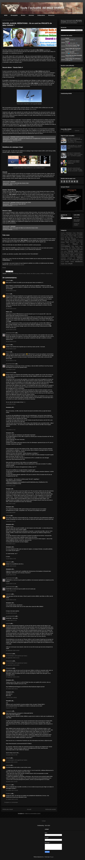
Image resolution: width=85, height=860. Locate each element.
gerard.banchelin (10, 332)
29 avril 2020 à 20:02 (11, 290)
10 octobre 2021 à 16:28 (12, 790)
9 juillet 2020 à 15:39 (11, 599)
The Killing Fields (74, 248)
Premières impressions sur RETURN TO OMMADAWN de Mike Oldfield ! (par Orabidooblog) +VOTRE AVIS (74, 140)
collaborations (65, 256)
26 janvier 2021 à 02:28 (11, 762)
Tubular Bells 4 (49, 273)
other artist (79, 259)
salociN (8, 280)
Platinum (63, 244)
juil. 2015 (15, 205)
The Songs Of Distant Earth (76, 249)
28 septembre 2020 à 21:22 (12, 657)
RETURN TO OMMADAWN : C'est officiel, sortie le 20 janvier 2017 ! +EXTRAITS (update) (75, 154)
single (62, 263)
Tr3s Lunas (64, 251)
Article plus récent (7, 809)
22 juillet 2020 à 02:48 (11, 613)
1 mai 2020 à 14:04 (10, 369)
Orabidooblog (9, 372)
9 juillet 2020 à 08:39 (11, 574)
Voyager (76, 254)
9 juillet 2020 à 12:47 (11, 590)
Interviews (31, 15)
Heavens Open (22, 273)
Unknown (8, 562)
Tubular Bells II (79, 253)
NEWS (5, 15)
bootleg (81, 254)
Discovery (80, 233)
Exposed (69, 234)
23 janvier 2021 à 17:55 (11, 754)
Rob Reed (75, 246)
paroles (62, 261)
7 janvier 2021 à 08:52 (11, 697)
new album (33, 273)
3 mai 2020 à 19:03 (10, 485)
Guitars (81, 234)
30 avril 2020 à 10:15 (11, 341)
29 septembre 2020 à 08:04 (12, 665)
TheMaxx (8, 793)
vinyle (70, 264)
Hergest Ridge (72, 235)
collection (72, 256)
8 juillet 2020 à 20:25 (11, 566)
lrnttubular (8, 711)
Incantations (80, 235)
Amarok (9, 273)
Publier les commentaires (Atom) (32, 813)
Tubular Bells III (65, 254)
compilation (79, 256)
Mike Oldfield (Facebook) (77, 220)
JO (65, 237)
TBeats (66, 248)
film (74, 258)
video (66, 263)
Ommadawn (73, 241)
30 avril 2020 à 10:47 (11, 348)
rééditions (42, 273)
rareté (72, 261)
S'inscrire (77, 130)
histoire (80, 258)
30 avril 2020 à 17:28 (11, 360)
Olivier (7, 293)
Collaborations (41, 15)
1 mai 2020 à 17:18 (10, 429)
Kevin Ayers (70, 237)
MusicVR (67, 241)
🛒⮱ (75, 39)
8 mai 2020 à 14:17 (10, 543)
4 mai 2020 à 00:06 (10, 512)
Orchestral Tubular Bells (76, 242)
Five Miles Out (75, 234)
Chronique (69, 233)
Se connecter (66, 130)
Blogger (51, 857)
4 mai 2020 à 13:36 (10, 521)
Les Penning (79, 237)
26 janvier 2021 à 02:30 (11, 781)
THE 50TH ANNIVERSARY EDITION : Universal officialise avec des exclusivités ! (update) (74, 169)
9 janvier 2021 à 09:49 (11, 708)
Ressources (51, 15)
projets (38, 273)
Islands (28, 273)
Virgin (71, 254)
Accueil (29, 809)
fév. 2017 (15, 141)
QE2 (69, 244)
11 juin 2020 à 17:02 (11, 558)
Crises (74, 233)
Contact (44, 821)
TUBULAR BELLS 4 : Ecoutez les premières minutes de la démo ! (74, 147)
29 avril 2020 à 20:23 (11, 308)
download (69, 258)
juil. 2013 (15, 229)
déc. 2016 (15, 184)
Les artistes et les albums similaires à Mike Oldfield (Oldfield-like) (73, 162)
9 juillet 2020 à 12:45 (11, 583)
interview (63, 259)
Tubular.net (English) (76, 224)
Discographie (14, 15)
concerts (63, 258)
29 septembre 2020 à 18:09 (12, 677)
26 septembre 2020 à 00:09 (12, 650)
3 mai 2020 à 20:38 (10, 503)
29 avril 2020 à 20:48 (11, 329)
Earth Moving (15, 273)
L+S (74, 237)
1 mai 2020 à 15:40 (10, 404)
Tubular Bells (72, 251)
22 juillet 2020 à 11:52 (11, 620)
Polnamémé (9, 653)
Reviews (23, 15)
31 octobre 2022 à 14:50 (12, 799)
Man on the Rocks (68, 239)
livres (68, 259)
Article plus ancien (50, 809)
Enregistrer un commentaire (11, 802)
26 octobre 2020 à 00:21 (12, 688)
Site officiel (76, 217)
